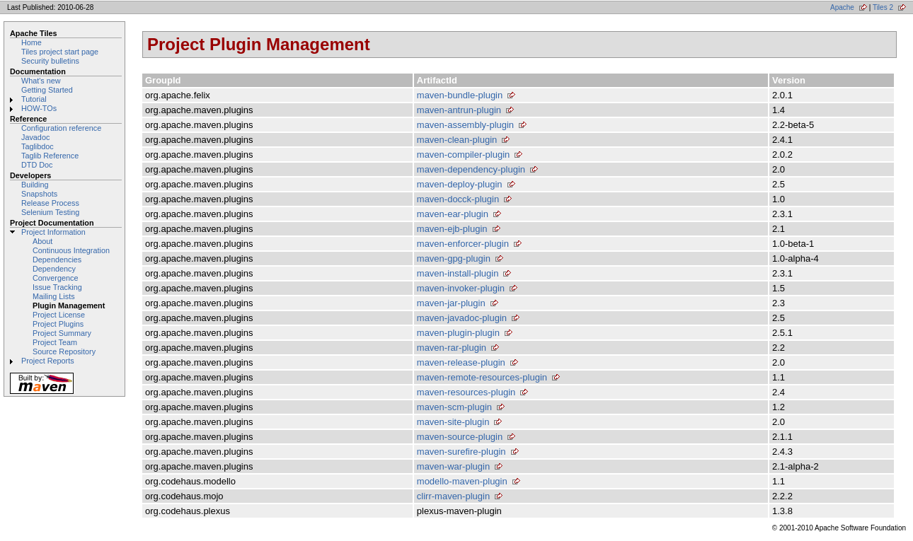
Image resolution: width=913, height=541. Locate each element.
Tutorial (34, 99)
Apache (842, 7)
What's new (41, 80)
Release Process (50, 203)
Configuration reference (61, 128)
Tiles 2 (883, 7)
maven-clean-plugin (457, 139)
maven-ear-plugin (452, 214)
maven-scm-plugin (454, 407)
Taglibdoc (37, 146)
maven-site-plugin (453, 422)
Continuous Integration (71, 250)
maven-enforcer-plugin (463, 243)
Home (31, 42)
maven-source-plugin (460, 436)
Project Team (55, 342)
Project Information (53, 232)
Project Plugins (58, 324)
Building (35, 184)
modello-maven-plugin (462, 481)
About (42, 241)
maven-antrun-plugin (459, 110)
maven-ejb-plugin (452, 228)
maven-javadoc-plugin (462, 318)
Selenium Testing (50, 212)
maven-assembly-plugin (465, 125)
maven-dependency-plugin (471, 169)
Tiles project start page (59, 51)
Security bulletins (50, 61)
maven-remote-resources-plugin (482, 377)
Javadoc (35, 137)
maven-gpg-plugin (453, 258)
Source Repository (64, 351)
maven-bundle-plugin (460, 95)
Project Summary (62, 333)
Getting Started (47, 90)
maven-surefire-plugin (461, 451)
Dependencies (57, 259)
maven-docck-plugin (458, 199)
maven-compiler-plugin (463, 154)
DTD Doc (37, 165)
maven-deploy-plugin (460, 184)
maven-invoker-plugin (461, 288)
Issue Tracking (57, 287)
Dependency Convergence (55, 273)
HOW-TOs (39, 108)
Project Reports (47, 360)
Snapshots (39, 194)
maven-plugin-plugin (458, 332)
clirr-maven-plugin (453, 496)
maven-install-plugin (458, 273)
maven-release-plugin (461, 362)
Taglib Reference (50, 155)
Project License (59, 314)
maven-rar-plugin (451, 347)
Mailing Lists (54, 296)
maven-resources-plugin (466, 392)
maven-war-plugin (453, 466)
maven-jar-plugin (451, 303)
